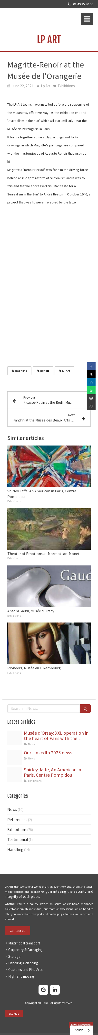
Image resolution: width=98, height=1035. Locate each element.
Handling (15, 849)
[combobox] (81, 1030)
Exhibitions (17, 829)
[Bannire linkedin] (14, 757)
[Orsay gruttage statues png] (14, 738)
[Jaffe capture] (14, 774)
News (12, 809)
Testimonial (17, 839)
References (17, 819)
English (78, 1030)
